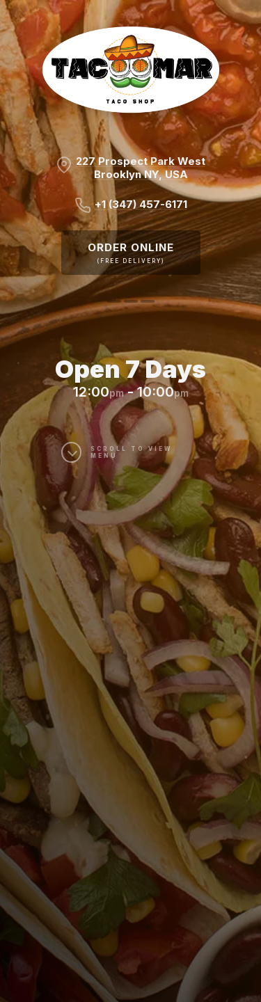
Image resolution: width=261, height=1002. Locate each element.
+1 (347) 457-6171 (141, 204)
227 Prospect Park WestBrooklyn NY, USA (140, 167)
